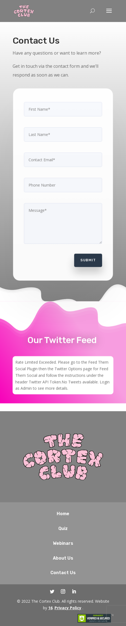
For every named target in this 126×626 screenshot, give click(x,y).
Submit (87, 258)
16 (50, 607)
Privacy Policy (68, 607)
